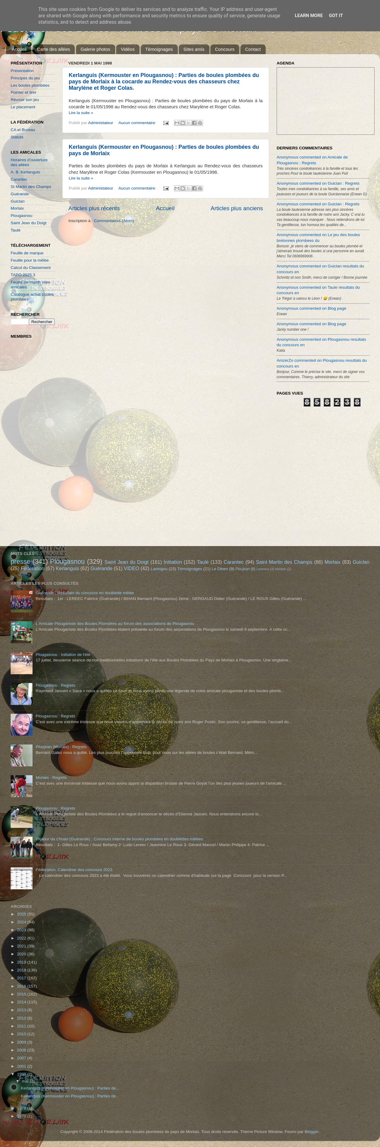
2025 (22, 914)
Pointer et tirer (23, 92)
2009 (22, 1042)
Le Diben (220, 569)
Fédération (32, 568)
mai (26, 1081)
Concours (224, 49)
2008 (22, 1050)
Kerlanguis (67, 568)
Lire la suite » (81, 112)
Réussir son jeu (25, 99)
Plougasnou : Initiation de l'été (63, 654)
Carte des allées (53, 49)
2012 (22, 1018)
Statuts (17, 137)
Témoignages (159, 49)
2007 (22, 1058)
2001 (22, 1066)
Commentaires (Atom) (114, 220)
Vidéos (128, 49)
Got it (336, 15)
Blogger (312, 1131)
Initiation (173, 562)
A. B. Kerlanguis (25, 172)
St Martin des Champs (31, 186)
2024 (22, 922)
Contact (253, 49)
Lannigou (159, 569)
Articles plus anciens (237, 208)
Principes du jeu (25, 78)
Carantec (19, 179)
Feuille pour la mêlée (30, 260)
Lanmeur (262, 569)
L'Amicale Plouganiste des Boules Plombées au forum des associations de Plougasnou (115, 623)
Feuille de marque (27, 253)
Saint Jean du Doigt (29, 223)
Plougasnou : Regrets (55, 685)
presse (20, 561)
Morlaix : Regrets (51, 777)
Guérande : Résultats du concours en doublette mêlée (85, 593)
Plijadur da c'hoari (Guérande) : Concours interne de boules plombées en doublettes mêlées (119, 839)
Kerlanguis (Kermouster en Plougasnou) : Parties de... (70, 1088)
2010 (22, 1034)
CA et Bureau (23, 129)
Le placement (23, 107)
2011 (22, 1026)
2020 (22, 954)
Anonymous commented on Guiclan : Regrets (318, 183)
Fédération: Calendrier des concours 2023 (74, 869)
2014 (22, 1002)
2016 (22, 986)
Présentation (22, 70)
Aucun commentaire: (138, 122)
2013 (22, 1010)
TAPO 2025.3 (23, 275)
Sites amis (193, 49)
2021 (22, 946)
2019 (22, 962)
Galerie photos (95, 49)
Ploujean (242, 569)
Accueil (19, 49)
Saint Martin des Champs (284, 562)
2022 (22, 938)
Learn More (309, 15)
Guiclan (18, 201)
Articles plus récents (94, 208)
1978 (22, 1108)
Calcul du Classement (30, 267)
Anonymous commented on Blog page (311, 308)
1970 (22, 1116)
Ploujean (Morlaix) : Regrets (61, 746)
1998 (22, 1074)
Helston (280, 569)
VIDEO (131, 568)
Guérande (20, 194)
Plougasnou (21, 215)
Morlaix (17, 208)
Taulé (15, 230)
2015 (22, 994)
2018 (22, 970)
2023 (22, 930)
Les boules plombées (30, 85)
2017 (22, 978)
